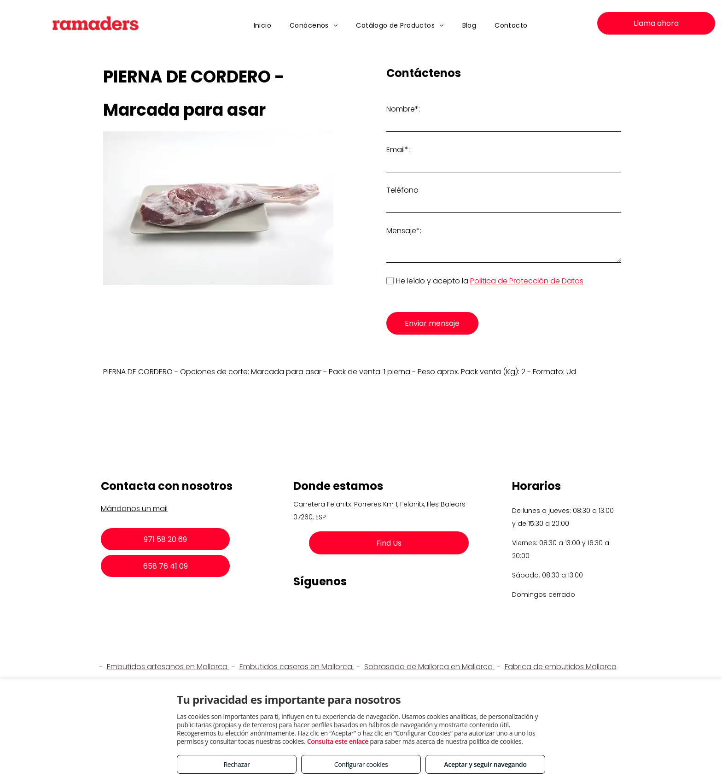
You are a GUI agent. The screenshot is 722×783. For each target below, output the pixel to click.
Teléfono (402, 190)
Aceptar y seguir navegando (485, 764)
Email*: (398, 149)
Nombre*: (403, 109)
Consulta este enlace (337, 741)
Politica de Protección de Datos (526, 281)
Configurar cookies (361, 764)
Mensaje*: (403, 230)
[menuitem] (263, 26)
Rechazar (236, 764)
